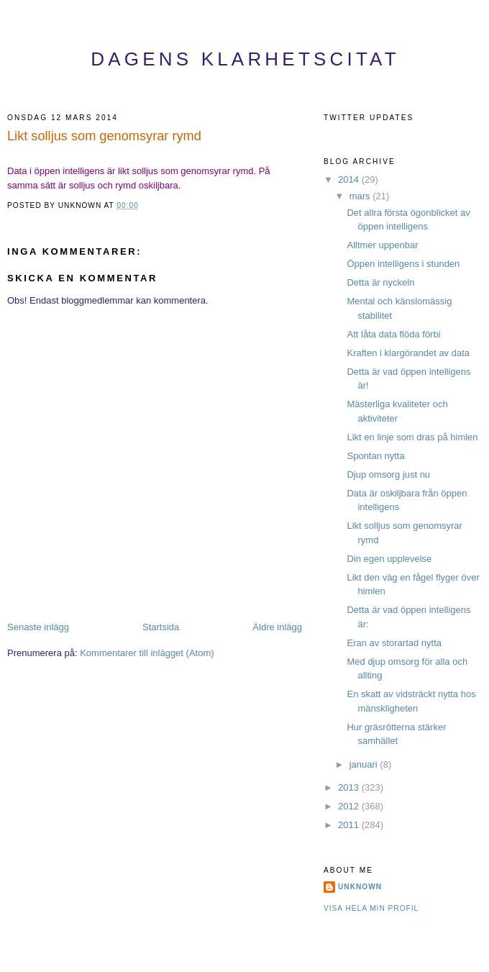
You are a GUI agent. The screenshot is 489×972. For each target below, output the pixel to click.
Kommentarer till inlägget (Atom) (147, 653)
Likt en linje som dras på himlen (412, 437)
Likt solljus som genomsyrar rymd (104, 136)
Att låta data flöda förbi (393, 334)
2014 (350, 179)
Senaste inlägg (38, 627)
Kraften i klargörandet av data (408, 353)
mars (361, 196)
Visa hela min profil (371, 908)
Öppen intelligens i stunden (403, 263)
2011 (350, 824)
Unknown (360, 887)
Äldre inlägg (277, 627)
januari (364, 764)
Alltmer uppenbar (382, 245)
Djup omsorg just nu (388, 474)
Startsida (160, 627)
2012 (350, 806)
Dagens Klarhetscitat (245, 59)
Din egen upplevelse (389, 558)
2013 (350, 787)
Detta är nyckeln (380, 282)
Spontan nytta (375, 455)
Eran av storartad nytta (394, 642)
